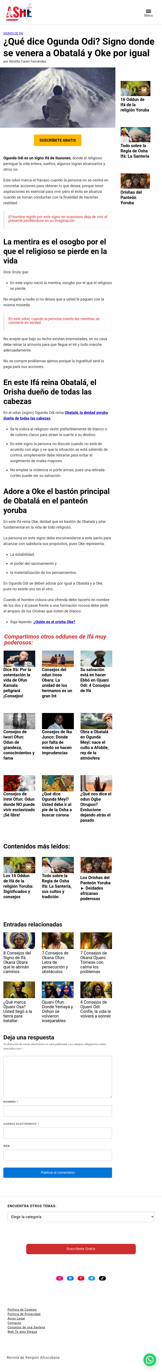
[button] (149, 1359)
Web (6, 1146)
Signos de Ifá (13, 33)
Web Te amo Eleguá (22, 1331)
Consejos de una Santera (26, 1327)
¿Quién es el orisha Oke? (54, 622)
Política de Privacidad (24, 1314)
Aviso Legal (16, 1318)
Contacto (14, 1323)
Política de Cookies (22, 1309)
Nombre (10, 1101)
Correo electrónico (21, 1123)
